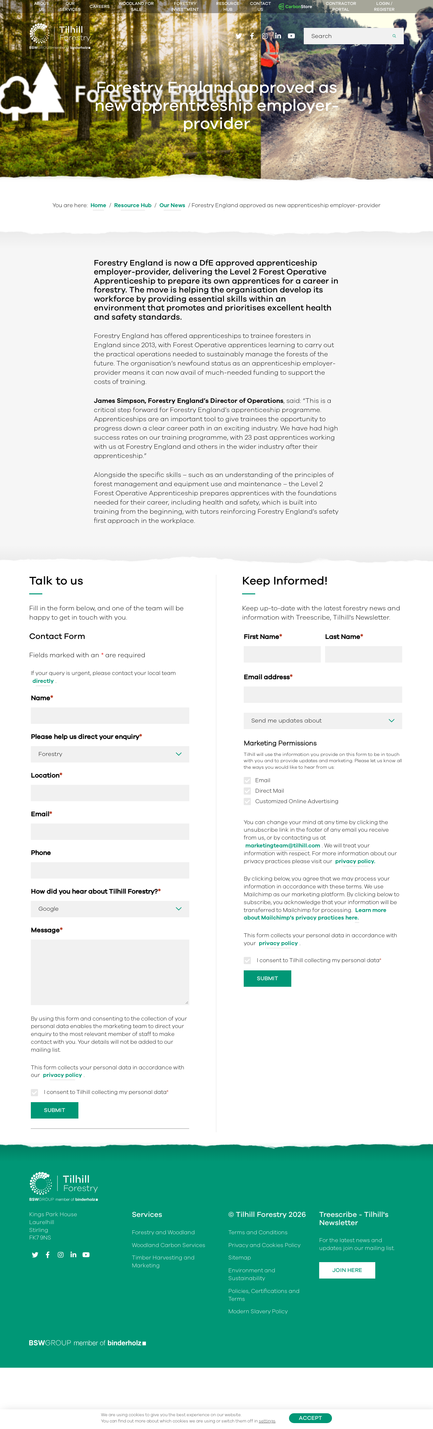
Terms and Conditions (258, 1232)
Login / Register (384, 6)
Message (47, 930)
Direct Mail (269, 791)
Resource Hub (227, 6)
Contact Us (260, 6)
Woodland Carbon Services (168, 1245)
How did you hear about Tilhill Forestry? (96, 891)
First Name (263, 636)
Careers (100, 7)
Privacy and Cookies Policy (264, 1245)
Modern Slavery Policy (258, 1311)
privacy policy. (355, 861)
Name (42, 698)
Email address (268, 677)
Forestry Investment (185, 6)
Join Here (347, 1270)
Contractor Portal (341, 6)
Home (98, 205)
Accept (310, 1418)
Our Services (70, 6)
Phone (41, 852)
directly (43, 681)
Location (46, 775)
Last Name (344, 636)
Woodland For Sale (136, 6)
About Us (41, 6)
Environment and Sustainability (251, 1274)
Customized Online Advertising (297, 801)
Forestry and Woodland (163, 1232)
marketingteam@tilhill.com (282, 845)
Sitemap (239, 1257)
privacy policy (278, 943)
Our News (172, 205)
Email (41, 814)
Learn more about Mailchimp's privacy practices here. (315, 914)
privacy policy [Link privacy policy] (62, 1075)
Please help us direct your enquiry (86, 736)
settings (267, 1421)
